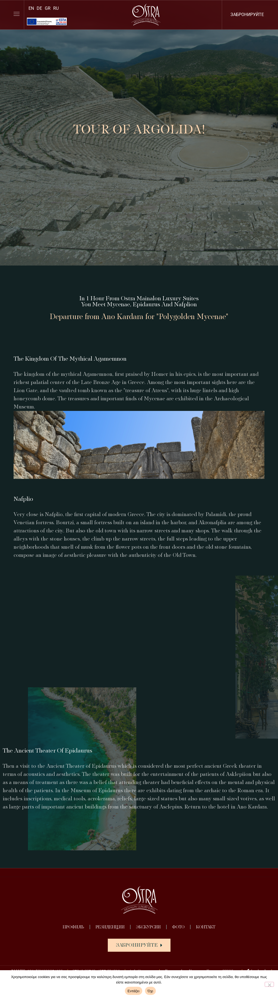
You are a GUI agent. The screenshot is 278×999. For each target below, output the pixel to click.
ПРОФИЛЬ (73, 927)
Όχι (150, 991)
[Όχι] (269, 984)
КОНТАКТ (205, 927)
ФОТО (178, 927)
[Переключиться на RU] (56, 8)
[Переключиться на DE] (39, 8)
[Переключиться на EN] (31, 8)
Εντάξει (134, 991)
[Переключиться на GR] (47, 8)
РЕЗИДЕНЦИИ (110, 927)
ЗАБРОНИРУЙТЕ (247, 14)
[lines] (17, 14)
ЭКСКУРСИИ (148, 927)
